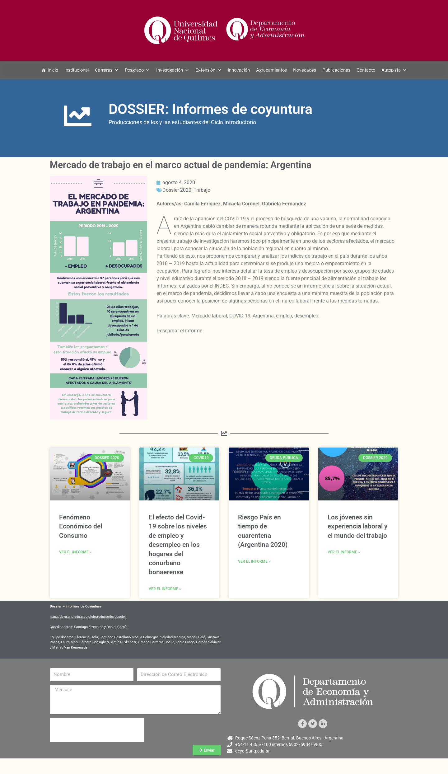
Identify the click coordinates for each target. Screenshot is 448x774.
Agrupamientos (271, 70)
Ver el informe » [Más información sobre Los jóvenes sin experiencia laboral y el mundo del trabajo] (344, 552)
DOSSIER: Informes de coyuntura (210, 109)
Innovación (239, 70)
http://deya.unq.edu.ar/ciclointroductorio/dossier (88, 617)
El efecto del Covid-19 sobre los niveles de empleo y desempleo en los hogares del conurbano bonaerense (178, 545)
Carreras (103, 70)
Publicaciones (336, 70)
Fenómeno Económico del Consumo (80, 526)
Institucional (76, 70)
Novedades (304, 70)
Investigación (169, 70)
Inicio (53, 70)
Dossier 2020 (176, 190)
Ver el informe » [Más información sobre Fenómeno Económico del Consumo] (75, 552)
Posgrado (134, 70)
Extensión (205, 70)
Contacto (366, 70)
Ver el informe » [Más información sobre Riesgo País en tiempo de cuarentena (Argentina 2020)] (254, 561)
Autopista (391, 70)
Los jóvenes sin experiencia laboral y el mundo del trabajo (357, 526)
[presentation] (97, 730)
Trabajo (202, 190)
